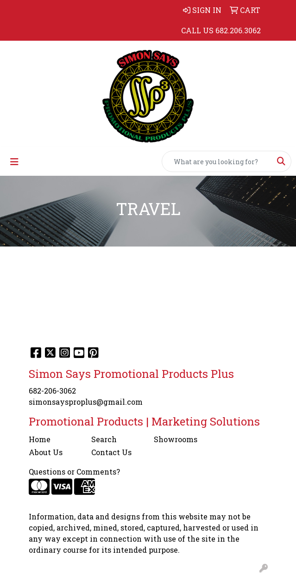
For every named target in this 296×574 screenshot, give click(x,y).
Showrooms (175, 439)
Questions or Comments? (74, 471)
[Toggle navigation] (14, 161)
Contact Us (111, 452)
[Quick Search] (217, 161)
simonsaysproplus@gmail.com (86, 402)
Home (39, 439)
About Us (46, 452)
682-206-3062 (52, 390)
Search (104, 439)
